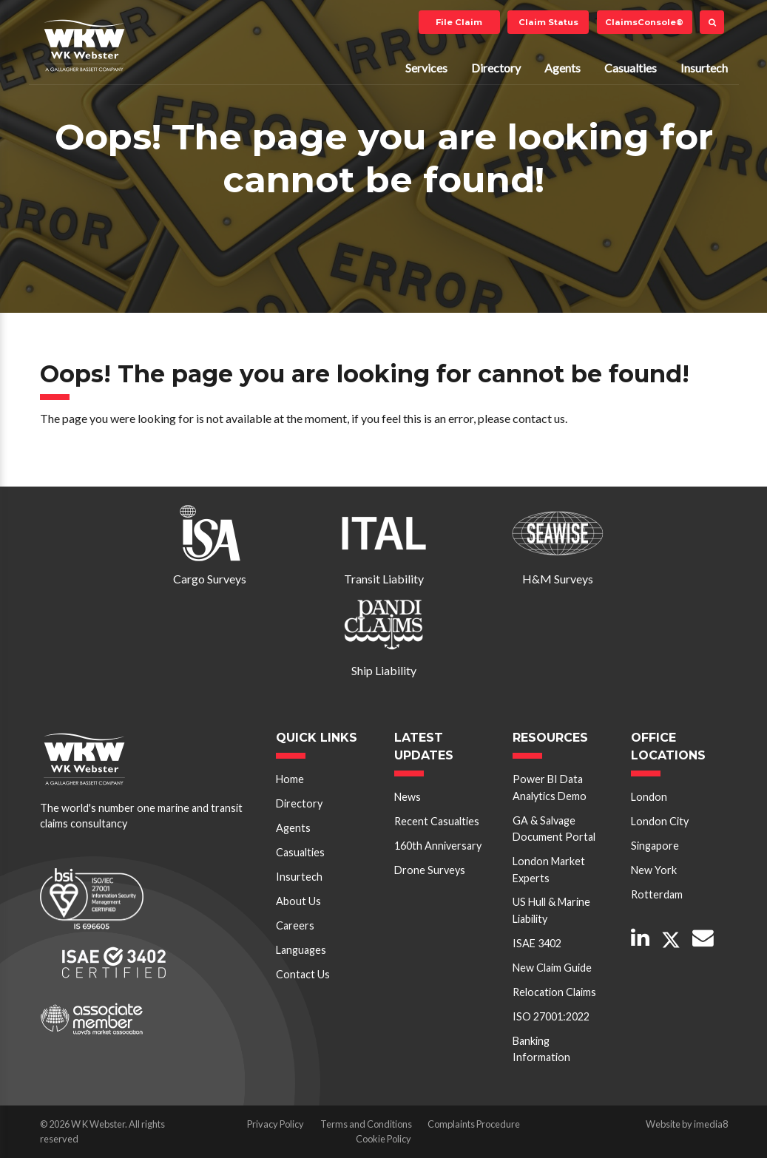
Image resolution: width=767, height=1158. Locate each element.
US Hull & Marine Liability (551, 909)
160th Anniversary (438, 845)
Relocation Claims (554, 992)
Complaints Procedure (474, 1124)
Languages (301, 950)
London (649, 796)
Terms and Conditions (366, 1124)
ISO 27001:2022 (551, 1016)
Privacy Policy (275, 1124)
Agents (562, 68)
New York (654, 870)
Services (426, 68)
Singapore (655, 845)
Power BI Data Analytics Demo (550, 787)
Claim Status (548, 22)
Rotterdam (657, 894)
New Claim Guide (552, 967)
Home (290, 779)
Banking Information (541, 1049)
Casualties (630, 68)
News (407, 796)
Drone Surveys (429, 870)
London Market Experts (549, 869)
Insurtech (704, 68)
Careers (295, 925)
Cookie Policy (383, 1139)
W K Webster (84, 45)
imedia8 (711, 1124)
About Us (298, 901)
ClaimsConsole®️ (644, 22)
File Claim (459, 22)
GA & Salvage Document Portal (554, 828)
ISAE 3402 (537, 943)
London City (660, 821)
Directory (496, 68)
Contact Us (303, 974)
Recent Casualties (436, 821)
